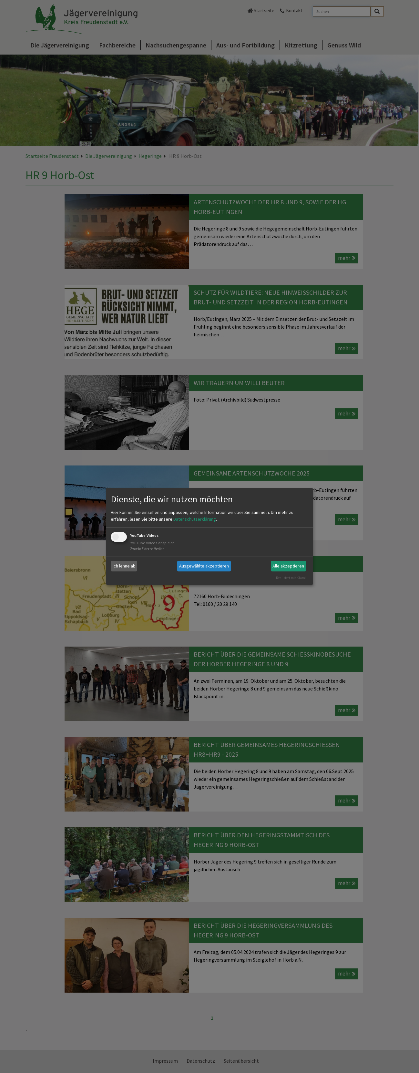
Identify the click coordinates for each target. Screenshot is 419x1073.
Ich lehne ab (124, 566)
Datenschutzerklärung (194, 519)
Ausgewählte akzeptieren (204, 566)
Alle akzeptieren (288, 566)
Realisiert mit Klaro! (291, 578)
